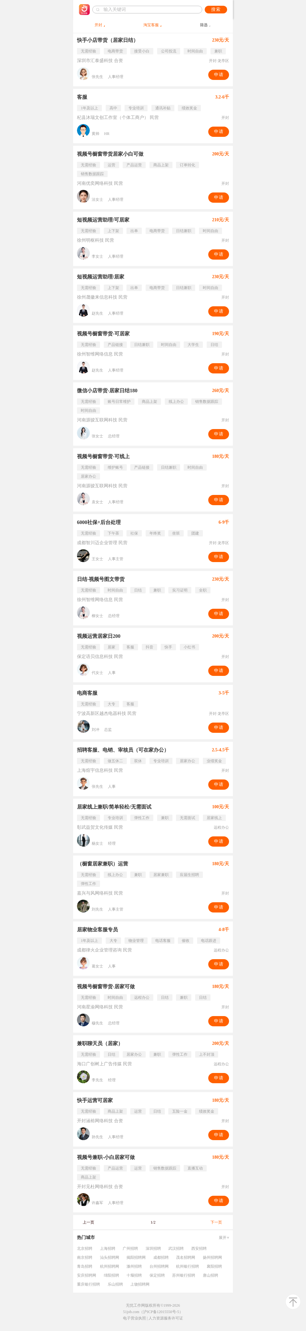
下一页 (216, 1222)
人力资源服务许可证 (166, 1318)
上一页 (88, 1222)
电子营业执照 (134, 1318)
